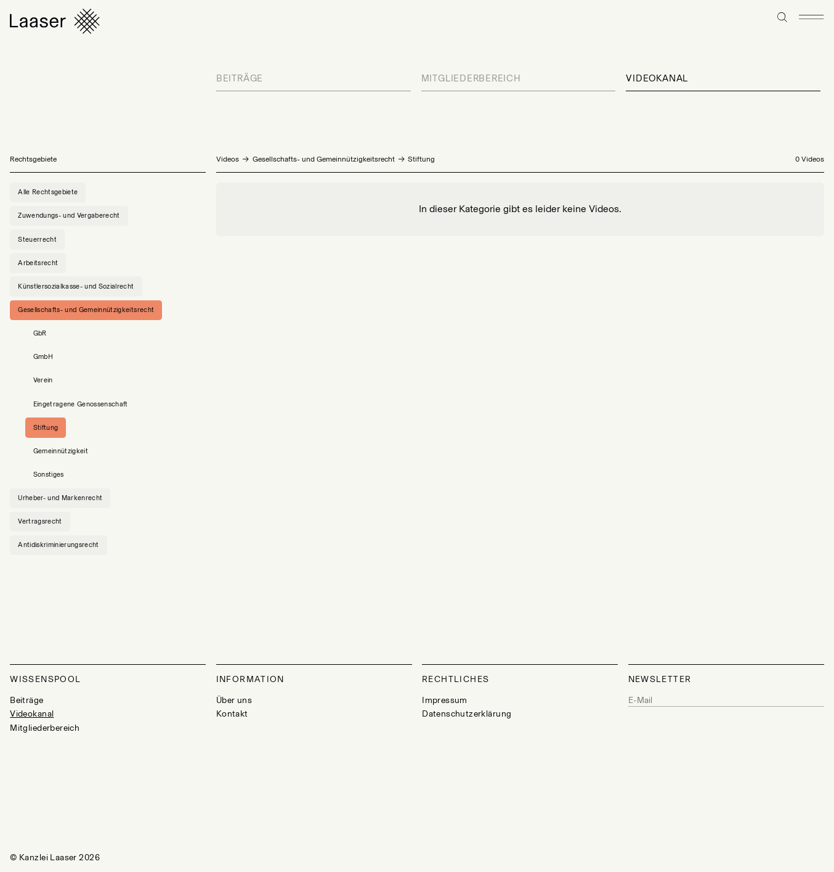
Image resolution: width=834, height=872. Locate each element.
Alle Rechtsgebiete (48, 191)
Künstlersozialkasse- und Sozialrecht (76, 286)
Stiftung (46, 427)
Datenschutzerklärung (466, 714)
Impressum (445, 700)
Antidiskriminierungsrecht (58, 544)
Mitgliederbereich (471, 78)
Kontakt (232, 714)
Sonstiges (48, 474)
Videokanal (657, 78)
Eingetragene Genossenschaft (80, 404)
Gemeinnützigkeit (60, 450)
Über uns (234, 700)
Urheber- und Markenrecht (60, 497)
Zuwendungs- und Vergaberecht (69, 215)
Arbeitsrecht (38, 262)
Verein (43, 380)
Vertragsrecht (40, 521)
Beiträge (239, 78)
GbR (40, 333)
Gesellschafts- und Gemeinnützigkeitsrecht (324, 159)
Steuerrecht (37, 239)
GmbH (43, 356)
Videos (227, 159)
